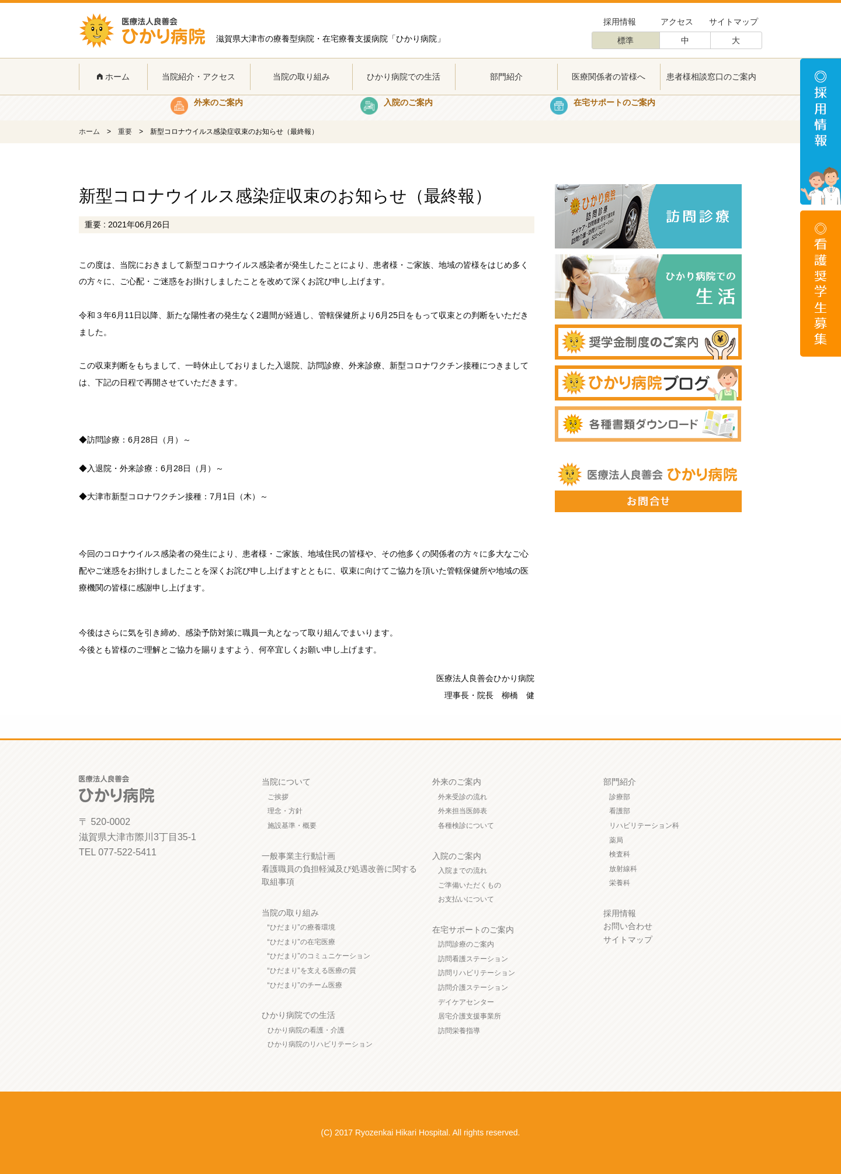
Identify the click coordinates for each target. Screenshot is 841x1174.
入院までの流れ (462, 870)
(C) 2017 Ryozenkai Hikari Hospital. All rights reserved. (420, 1132)
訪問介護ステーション (473, 987)
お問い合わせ (627, 926)
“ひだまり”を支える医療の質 (311, 970)
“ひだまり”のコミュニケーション (318, 956)
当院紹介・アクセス (198, 76)
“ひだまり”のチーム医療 (304, 985)
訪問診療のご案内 (466, 944)
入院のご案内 (456, 856)
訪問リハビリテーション (476, 973)
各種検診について (466, 825)
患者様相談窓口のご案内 (711, 76)
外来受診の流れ (462, 797)
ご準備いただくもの (469, 885)
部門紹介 (506, 76)
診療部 (619, 797)
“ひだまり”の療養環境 (301, 927)
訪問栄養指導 (459, 1031)
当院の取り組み (301, 76)
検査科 (619, 854)
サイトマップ (733, 21)
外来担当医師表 (462, 811)
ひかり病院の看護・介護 (306, 1030)
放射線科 (623, 869)
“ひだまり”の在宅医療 (301, 942)
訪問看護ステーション (473, 959)
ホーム (113, 76)
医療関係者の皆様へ (608, 76)
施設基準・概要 (292, 825)
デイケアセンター (466, 1002)
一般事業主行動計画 (298, 856)
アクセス (677, 21)
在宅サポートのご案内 (473, 929)
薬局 (616, 840)
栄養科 (619, 883)
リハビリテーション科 (644, 825)
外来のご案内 (456, 781)
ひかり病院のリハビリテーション (320, 1044)
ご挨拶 (278, 797)
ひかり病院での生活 (403, 76)
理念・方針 (285, 811)
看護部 (619, 811)
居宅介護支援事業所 (469, 1016)
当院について (286, 781)
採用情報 (619, 21)
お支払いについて (466, 899)
